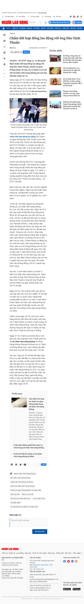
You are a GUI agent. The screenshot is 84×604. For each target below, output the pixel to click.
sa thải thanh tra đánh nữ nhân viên (24, 507)
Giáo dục (58, 28)
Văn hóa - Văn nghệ (76, 28)
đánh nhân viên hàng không (25, 474)
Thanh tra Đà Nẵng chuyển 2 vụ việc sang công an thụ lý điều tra (71, 93)
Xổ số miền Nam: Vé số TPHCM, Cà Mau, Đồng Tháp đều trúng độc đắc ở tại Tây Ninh (72, 82)
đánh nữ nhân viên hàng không (22, 486)
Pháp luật (65, 28)
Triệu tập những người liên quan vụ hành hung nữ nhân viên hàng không (29, 446)
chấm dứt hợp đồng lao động (23, 137)
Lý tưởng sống (8, 17)
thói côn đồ (14, 494)
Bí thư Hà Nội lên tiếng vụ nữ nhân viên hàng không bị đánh (28, 455)
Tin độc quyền (33, 17)
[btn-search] (40, 22)
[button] (4, 70)
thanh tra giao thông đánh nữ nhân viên (25, 490)
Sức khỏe (50, 28)
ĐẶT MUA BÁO (42, 12)
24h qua (57, 17)
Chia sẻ (26, 52)
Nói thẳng (20, 17)
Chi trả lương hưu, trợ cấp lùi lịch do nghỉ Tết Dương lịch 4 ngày (71, 70)
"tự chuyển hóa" (39, 498)
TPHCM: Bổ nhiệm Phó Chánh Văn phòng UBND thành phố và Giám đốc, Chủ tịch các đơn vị (72, 105)
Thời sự (8, 28)
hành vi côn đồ (27, 494)
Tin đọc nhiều (55, 50)
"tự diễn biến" (15, 503)
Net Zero (37, 28)
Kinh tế (43, 28)
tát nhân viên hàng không (20, 478)
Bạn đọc (29, 28)
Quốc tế (15, 28)
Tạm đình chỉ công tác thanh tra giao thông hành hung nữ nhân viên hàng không (36, 404)
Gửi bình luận (40, 531)
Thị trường (46, 17)
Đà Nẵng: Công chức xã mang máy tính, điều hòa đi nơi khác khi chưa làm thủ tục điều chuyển (72, 59)
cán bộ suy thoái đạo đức (20, 498)
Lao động (22, 28)
